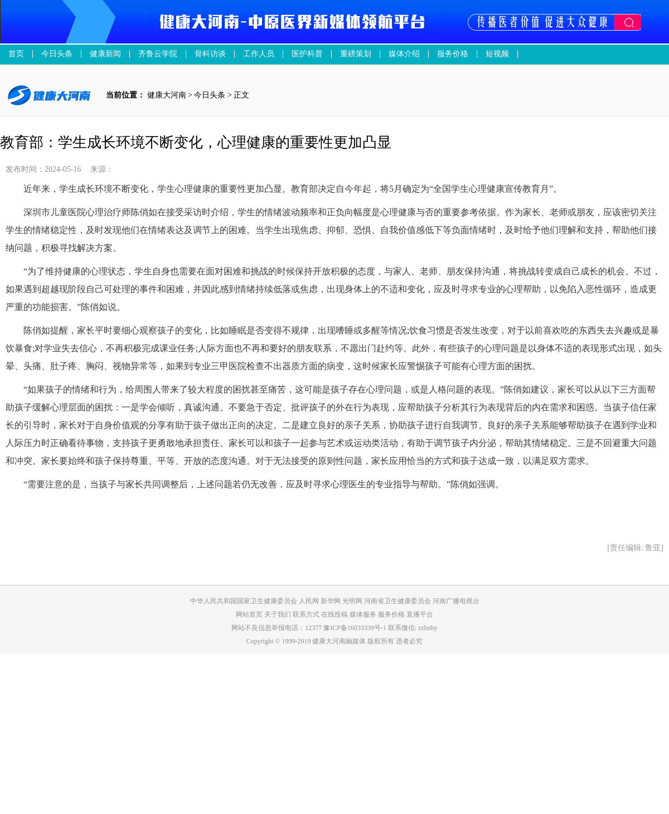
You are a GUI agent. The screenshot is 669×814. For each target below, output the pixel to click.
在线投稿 (335, 614)
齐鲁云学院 (157, 54)
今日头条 (56, 54)
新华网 (331, 601)
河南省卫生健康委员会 (397, 601)
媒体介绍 (404, 54)
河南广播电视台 (456, 601)
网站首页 (249, 614)
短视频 (497, 54)
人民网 (309, 601)
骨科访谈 (210, 54)
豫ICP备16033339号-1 (354, 628)
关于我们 (278, 614)
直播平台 (419, 614)
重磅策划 (355, 54)
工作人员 (258, 54)
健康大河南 (166, 95)
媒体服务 (364, 614)
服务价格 (392, 614)
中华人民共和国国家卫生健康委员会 (243, 601)
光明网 (352, 601)
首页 (16, 54)
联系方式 (307, 614)
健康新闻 (105, 54)
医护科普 (307, 54)
